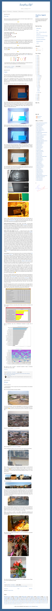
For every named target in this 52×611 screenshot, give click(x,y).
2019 (37, 65)
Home (18, 588)
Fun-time (6, 16)
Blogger (37, 606)
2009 (37, 98)
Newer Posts (6, 588)
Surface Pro (6, 369)
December (38, 75)
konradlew (30, 606)
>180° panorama (14, 446)
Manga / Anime (21, 11)
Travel (23, 586)
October (38, 78)
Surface (5, 72)
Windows (14, 374)
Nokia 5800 (25, 224)
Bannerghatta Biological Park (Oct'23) (41, 175)
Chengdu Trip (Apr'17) (39, 158)
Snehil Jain (38, 117)
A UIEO (37, 43)
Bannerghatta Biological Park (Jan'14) (41, 132)
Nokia (23, 373)
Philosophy (28, 373)
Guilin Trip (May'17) (39, 163)
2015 (37, 71)
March (38, 86)
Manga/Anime (39, 597)
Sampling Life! (26, 4)
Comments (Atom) (10, 590)
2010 (37, 97)
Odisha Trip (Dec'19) (39, 169)
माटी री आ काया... (38, 28)
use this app (8, 250)
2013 (37, 74)
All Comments (38, 50)
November (39, 76)
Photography (15, 11)
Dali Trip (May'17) (39, 162)
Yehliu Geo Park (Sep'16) (40, 151)
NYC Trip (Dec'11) (39, 126)
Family (10, 67)
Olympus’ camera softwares (26, 260)
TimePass (12, 67)
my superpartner (13, 276)
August (38, 79)
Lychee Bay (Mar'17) (39, 157)
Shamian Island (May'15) (40, 143)
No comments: (13, 584)
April (38, 85)
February (38, 92)
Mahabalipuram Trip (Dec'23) (40, 176)
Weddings (26, 586)
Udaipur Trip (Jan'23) (39, 174)
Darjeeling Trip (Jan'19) (39, 167)
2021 (37, 62)
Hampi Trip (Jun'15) (39, 144)
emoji (11, 48)
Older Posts (30, 588)
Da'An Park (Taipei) (39, 155)
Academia (7, 373)
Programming (9, 11)
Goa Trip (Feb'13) (38, 131)
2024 (37, 58)
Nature (11, 586)
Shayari (4, 11)
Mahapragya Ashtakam (39, 41)
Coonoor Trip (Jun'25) (39, 179)
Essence (37, 30)
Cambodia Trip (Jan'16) (39, 146)
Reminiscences (6, 374)
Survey (11, 374)
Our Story (21, 532)
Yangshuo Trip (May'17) (39, 164)
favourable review (12, 220)
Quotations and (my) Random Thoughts (42, 35)
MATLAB (21, 373)
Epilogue (6, 382)
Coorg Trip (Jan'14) (39, 133)
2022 (37, 61)
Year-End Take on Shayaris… (40, 37)
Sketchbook (20, 597)
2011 (37, 95)
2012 (37, 94)
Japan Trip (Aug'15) (39, 145)
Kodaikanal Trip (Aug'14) (40, 137)
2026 (37, 55)
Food (25, 597)
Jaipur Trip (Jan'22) (39, 173)
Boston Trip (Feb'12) (39, 127)
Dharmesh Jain (39, 116)
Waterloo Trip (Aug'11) (39, 125)
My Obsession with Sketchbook (40, 39)
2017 (37, 68)
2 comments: (12, 66)
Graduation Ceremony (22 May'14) (41, 134)
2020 (37, 64)
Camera (10, 373)
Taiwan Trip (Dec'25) (39, 180)
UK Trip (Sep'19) (38, 168)
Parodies (25, 373)
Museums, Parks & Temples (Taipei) (41, 156)
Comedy (7, 67)
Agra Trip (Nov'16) (39, 152)
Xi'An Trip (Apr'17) (39, 161)
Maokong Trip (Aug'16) (39, 150)
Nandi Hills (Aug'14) (39, 138)
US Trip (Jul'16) (38, 149)
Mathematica (17, 373)
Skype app (27, 277)
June (21, 508)
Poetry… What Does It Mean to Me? (41, 32)
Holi (27, 54)
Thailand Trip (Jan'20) (39, 170)
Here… (5, 582)
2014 (37, 72)
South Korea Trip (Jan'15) (40, 139)
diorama (14, 428)
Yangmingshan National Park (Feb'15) (41, 140)
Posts (37, 48)
